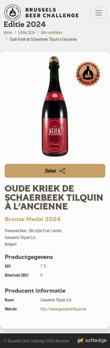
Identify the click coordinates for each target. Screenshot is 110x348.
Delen (55, 170)
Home (8, 32)
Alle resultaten (51, 32)
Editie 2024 (26, 32)
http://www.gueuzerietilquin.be (63, 308)
